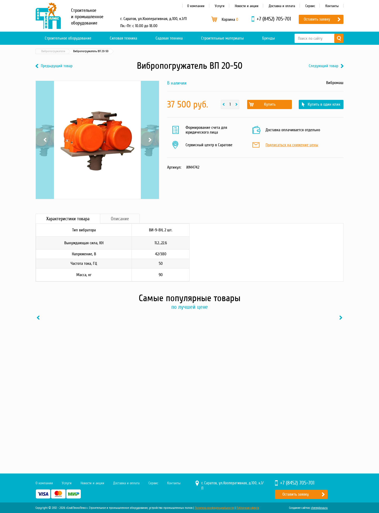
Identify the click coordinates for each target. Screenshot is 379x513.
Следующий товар (323, 66)
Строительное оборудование (68, 38)
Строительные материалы (222, 38)
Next (150, 140)
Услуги (220, 6)
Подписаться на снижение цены (292, 145)
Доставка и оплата (282, 6)
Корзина (230, 19)
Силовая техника (123, 38)
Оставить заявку (317, 19)
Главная (43, 51)
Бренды (268, 38)
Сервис (310, 6)
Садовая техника (169, 38)
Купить (270, 104)
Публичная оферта (247, 508)
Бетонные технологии (86, 51)
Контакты (332, 6)
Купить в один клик (324, 104)
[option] (71, 377)
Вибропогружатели (120, 51)
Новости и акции (246, 6)
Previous (45, 140)
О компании (196, 6)
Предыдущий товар (56, 66)
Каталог (60, 51)
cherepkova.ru (319, 508)
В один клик (91, 429)
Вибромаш (334, 83)
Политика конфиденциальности (214, 508)
